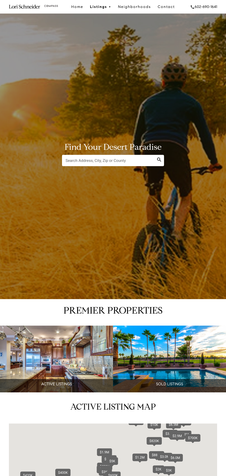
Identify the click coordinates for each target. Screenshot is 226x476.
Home (77, 6)
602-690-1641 (203, 6)
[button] (175, 458)
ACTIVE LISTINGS (56, 384)
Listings (100, 6)
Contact (166, 6)
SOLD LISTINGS (169, 384)
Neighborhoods (134, 6)
